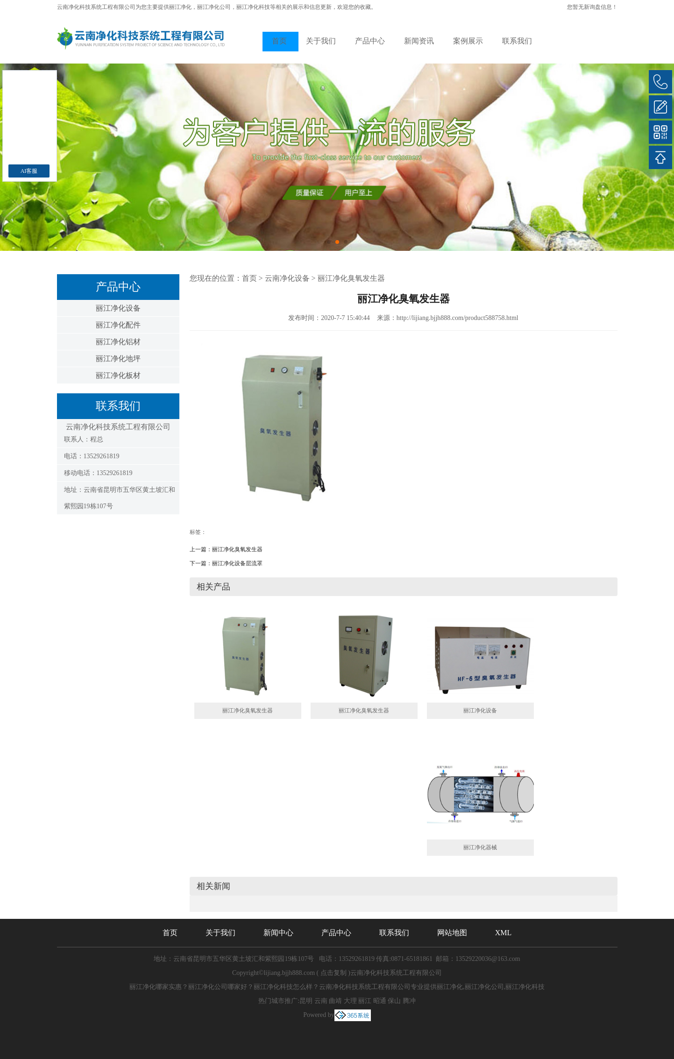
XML (503, 933)
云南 (320, 1000)
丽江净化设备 (118, 308)
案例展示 (468, 41)
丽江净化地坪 (118, 358)
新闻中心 (278, 933)
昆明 (305, 1000)
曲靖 (335, 1000)
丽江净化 (180, 7)
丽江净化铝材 (118, 342)
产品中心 (370, 41)
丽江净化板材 (118, 375)
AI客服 (29, 171)
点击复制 (333, 972)
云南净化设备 (287, 278)
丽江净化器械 (480, 847)
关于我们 (321, 41)
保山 (394, 1000)
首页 (279, 41)
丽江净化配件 (118, 325)
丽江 (364, 1000)
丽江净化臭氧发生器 (351, 278)
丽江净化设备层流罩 (237, 563)
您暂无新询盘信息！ (592, 7)
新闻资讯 (419, 41)
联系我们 (517, 41)
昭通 (379, 1000)
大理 (350, 1000)
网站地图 (452, 933)
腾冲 (409, 1000)
